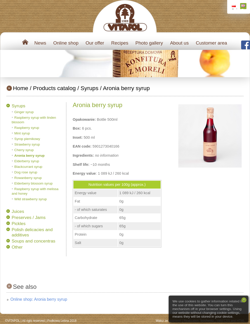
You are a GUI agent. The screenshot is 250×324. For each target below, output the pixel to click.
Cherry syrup (24, 150)
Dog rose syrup (25, 172)
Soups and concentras (33, 241)
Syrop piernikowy (27, 139)
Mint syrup (22, 133)
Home (20, 88)
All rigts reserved (33, 320)
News (40, 43)
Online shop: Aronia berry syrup (38, 299)
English (243, 6)
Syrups (90, 88)
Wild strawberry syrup (30, 199)
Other (17, 247)
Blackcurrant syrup (28, 167)
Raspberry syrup (26, 128)
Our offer (95, 43)
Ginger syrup (24, 112)
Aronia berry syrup (126, 88)
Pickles (19, 223)
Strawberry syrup (27, 144)
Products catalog (54, 88)
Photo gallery (149, 43)
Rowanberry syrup (28, 178)
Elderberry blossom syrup (33, 183)
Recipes (119, 43)
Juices (18, 211)
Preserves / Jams (29, 217)
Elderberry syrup (26, 161)
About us (179, 43)
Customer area (211, 43)
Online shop (66, 43)
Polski (234, 6)
